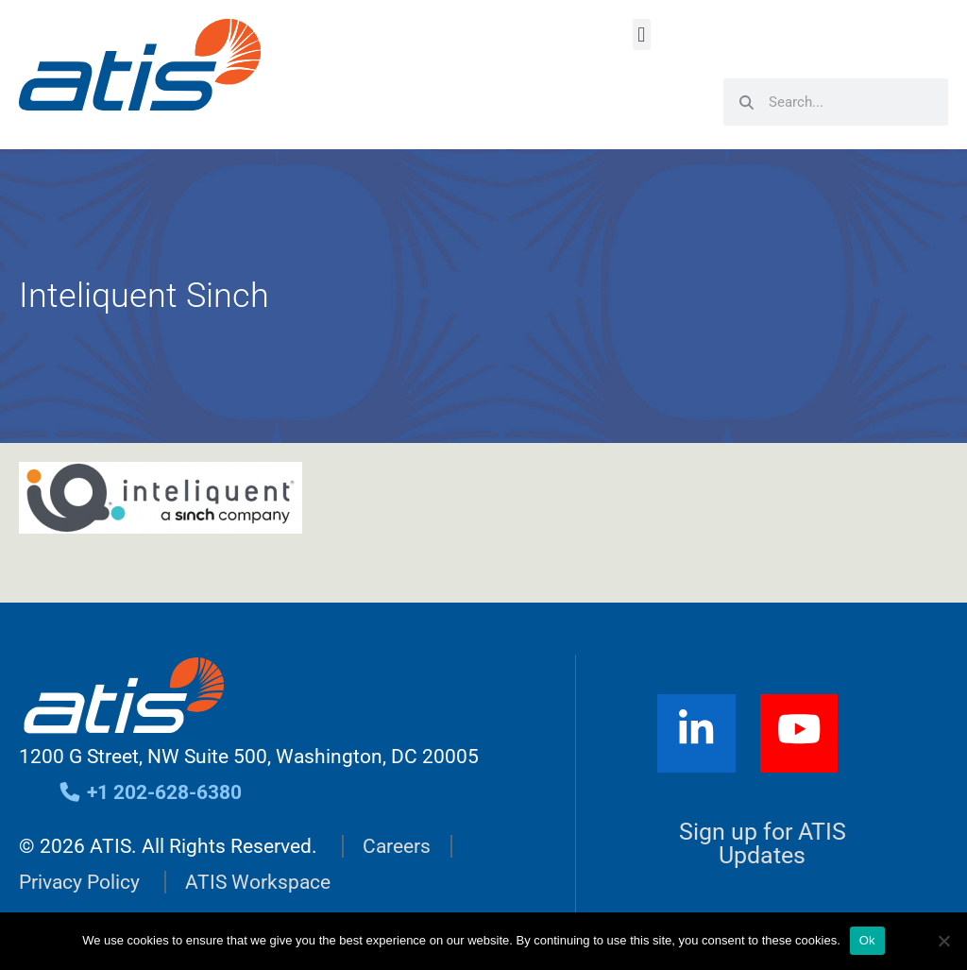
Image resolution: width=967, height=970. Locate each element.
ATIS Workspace (258, 882)
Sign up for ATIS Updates (762, 843)
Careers (397, 846)
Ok (867, 940)
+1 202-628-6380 (150, 792)
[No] (943, 940)
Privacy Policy (79, 882)
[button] (642, 34)
